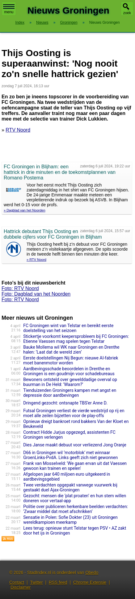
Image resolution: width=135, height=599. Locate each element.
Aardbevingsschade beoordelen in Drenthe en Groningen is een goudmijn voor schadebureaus (69, 371)
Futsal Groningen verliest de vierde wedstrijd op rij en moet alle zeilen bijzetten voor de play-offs (73, 413)
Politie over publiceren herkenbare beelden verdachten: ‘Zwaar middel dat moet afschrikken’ (75, 509)
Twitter (36, 582)
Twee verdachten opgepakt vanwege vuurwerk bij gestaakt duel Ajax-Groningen (70, 487)
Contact (16, 582)
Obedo (91, 572)
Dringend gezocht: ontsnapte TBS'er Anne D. (65, 402)
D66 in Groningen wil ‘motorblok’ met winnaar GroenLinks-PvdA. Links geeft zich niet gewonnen (70, 455)
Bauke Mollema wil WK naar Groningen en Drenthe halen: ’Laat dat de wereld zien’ (71, 350)
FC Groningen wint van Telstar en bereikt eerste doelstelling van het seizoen (68, 328)
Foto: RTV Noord (20, 288)
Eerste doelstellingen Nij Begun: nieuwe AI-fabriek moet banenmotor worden (70, 360)
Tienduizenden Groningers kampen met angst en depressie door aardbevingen (69, 393)
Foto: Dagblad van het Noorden (36, 294)
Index (19, 22)
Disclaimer (21, 587)
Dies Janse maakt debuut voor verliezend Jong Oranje (74, 444)
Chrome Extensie (89, 582)
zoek (127, 13)
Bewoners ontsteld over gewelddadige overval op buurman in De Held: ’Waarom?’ (70, 382)
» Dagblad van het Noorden (24, 210)
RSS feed (58, 582)
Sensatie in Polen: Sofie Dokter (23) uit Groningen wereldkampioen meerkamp (70, 520)
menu (9, 9)
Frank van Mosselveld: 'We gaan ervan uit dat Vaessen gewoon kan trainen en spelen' (75, 466)
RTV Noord (18, 130)
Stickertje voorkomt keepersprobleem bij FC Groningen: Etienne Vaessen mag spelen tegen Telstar (76, 339)
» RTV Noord (36, 259)
